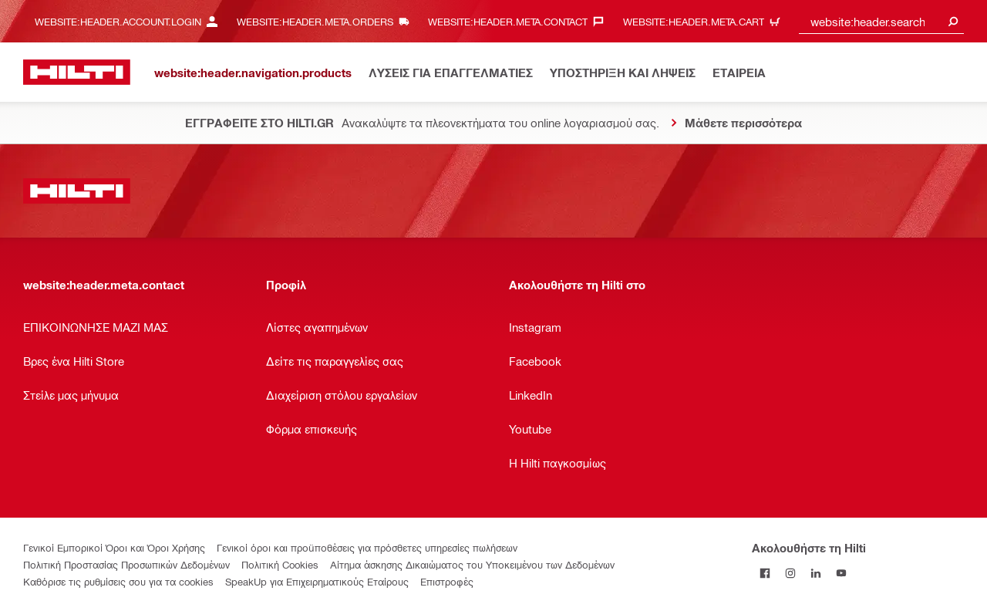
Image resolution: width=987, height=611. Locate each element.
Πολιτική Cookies (279, 564)
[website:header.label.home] (76, 72)
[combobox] (881, 21)
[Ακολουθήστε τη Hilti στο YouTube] (841, 573)
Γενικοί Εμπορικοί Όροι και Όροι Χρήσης (114, 547)
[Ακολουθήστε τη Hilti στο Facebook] (764, 573)
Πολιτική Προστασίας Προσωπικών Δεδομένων (126, 564)
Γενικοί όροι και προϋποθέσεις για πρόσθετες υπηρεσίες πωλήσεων (367, 547)
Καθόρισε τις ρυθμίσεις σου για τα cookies (118, 581)
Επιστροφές (446, 581)
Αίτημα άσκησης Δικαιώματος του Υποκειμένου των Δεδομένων (472, 564)
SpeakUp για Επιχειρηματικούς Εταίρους (317, 581)
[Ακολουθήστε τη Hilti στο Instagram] (790, 573)
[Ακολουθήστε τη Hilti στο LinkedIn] (815, 573)
